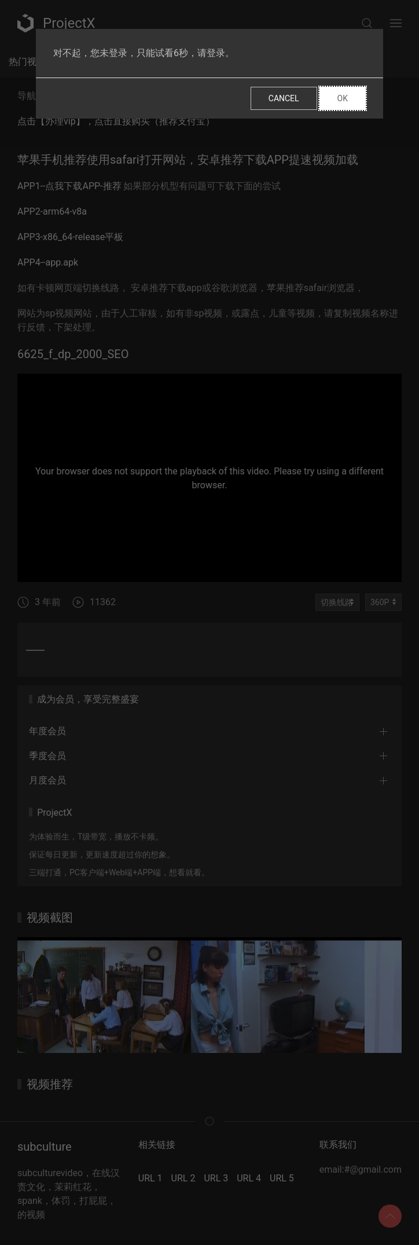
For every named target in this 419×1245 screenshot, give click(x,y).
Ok (342, 98)
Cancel (284, 98)
